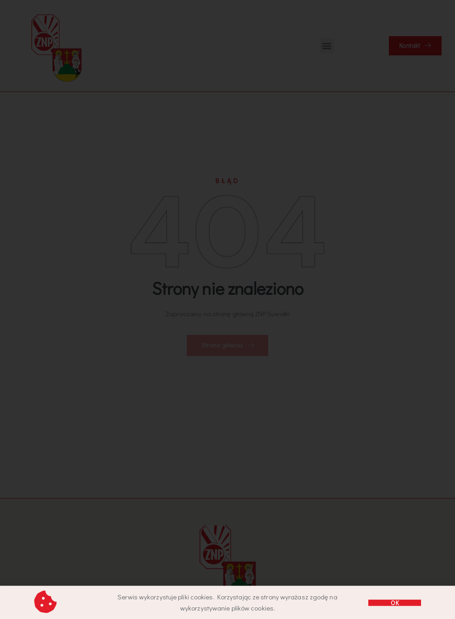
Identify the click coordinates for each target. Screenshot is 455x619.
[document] (227, 309)
